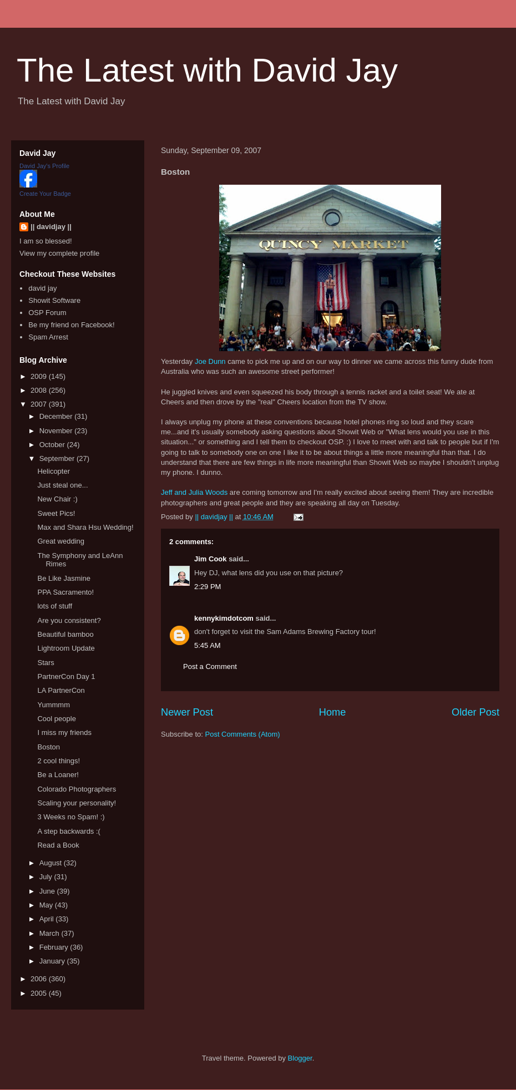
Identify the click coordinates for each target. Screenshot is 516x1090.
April (47, 919)
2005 (40, 993)
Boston (48, 747)
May (47, 905)
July (46, 877)
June (48, 891)
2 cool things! (58, 761)
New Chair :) (57, 499)
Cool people (56, 718)
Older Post (475, 712)
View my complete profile (59, 253)
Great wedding (60, 541)
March (50, 933)
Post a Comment (210, 666)
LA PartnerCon (60, 690)
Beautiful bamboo (65, 634)
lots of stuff (54, 606)
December (57, 416)
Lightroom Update (65, 648)
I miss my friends (64, 732)
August (51, 863)
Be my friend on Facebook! (71, 325)
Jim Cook (210, 559)
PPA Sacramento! (65, 592)
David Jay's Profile (44, 166)
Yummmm (53, 705)
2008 (40, 390)
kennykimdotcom (224, 618)
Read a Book (58, 845)
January (53, 961)
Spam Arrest (48, 337)
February (54, 947)
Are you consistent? (68, 620)
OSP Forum (47, 312)
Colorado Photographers (76, 789)
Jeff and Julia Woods (194, 492)
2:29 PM (207, 586)
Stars (45, 662)
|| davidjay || (51, 226)
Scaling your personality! (76, 803)
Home (332, 712)
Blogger (300, 1058)
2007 (40, 404)
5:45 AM (207, 645)
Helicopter (53, 471)
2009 (40, 376)
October (53, 444)
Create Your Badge (45, 193)
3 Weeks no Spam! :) (70, 817)
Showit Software (54, 300)
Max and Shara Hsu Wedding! (85, 527)
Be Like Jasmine (63, 578)
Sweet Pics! (56, 513)
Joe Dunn (210, 361)
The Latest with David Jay (207, 70)
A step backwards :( (68, 831)
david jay (42, 288)
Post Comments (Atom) (242, 734)
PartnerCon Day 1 (66, 676)
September (58, 458)
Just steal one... (62, 485)
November (57, 431)
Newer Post (187, 712)
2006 (40, 979)
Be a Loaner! (57, 774)
